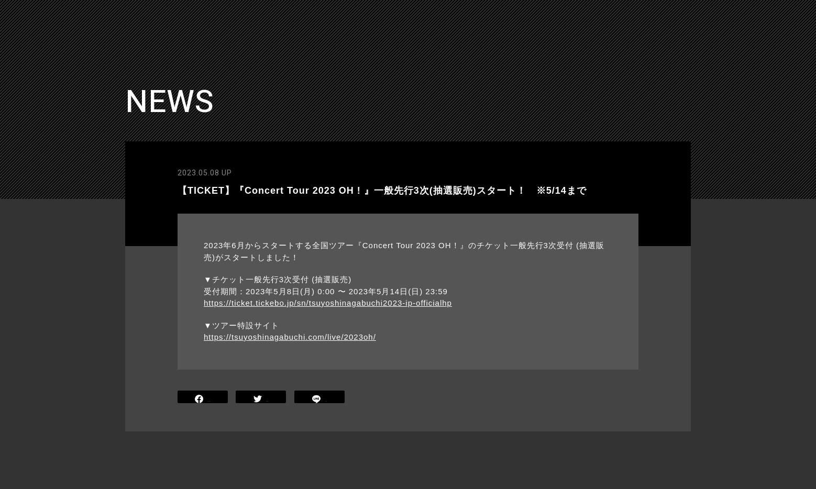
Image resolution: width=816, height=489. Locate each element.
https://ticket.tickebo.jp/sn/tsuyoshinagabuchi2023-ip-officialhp (328, 302)
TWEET (261, 398)
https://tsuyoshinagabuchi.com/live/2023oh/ (290, 336)
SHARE (202, 398)
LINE (319, 398)
